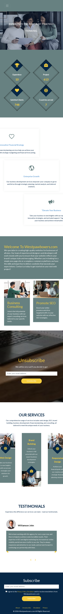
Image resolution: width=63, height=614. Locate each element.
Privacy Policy (21, 592)
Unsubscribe (26, 608)
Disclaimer (30, 592)
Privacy (45, 608)
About (18, 608)
